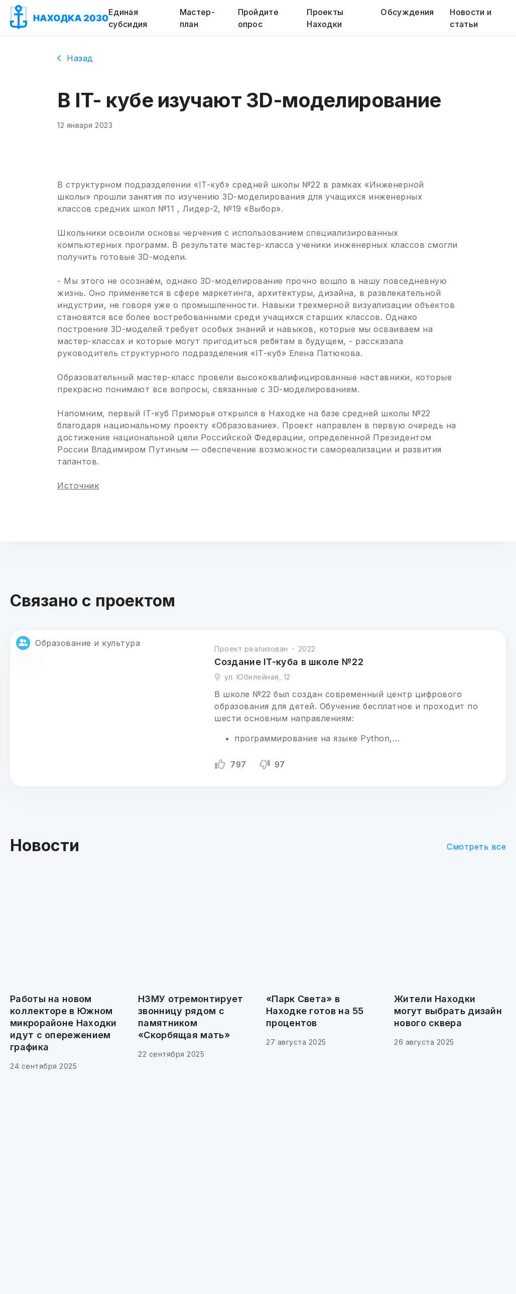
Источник (78, 485)
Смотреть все (476, 847)
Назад (75, 58)
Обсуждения (407, 12)
